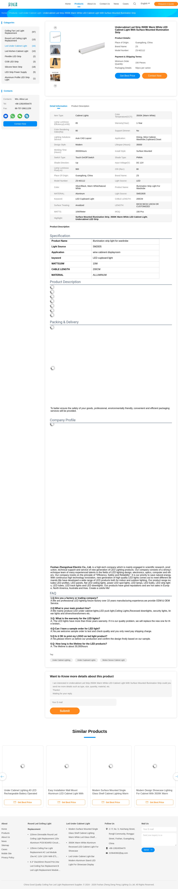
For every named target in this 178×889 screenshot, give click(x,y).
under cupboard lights (86, 660)
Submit (65, 710)
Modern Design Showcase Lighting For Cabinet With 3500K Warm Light (154, 793)
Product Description (80, 106)
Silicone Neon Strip (20, 66)
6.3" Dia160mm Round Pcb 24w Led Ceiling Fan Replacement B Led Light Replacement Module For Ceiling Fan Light (44, 866)
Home (4, 829)
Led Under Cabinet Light (20, 45)
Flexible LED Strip (20, 56)
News (4, 841)
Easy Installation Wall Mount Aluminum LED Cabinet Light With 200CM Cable (65, 793)
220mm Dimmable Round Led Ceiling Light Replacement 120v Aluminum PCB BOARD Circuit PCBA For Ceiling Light (44, 839)
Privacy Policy (7, 857)
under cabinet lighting (61, 660)
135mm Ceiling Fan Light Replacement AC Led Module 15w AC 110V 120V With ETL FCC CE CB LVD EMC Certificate (45, 852)
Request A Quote (166, 4)
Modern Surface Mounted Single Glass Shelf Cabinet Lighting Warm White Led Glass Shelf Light (110, 793)
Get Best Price (127, 75)
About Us (5, 837)
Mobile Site (6, 853)
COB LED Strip (20, 61)
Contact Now (20, 124)
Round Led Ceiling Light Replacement (20, 39)
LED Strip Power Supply (20, 72)
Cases (4, 849)
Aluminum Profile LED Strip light (20, 78)
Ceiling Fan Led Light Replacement (20, 32)
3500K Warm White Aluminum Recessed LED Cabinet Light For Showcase (83, 847)
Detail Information (58, 106)
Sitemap (5, 845)
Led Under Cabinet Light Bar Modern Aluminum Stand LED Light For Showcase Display (82, 860)
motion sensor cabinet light (114, 660)
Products (5, 833)
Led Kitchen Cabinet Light (20, 51)
